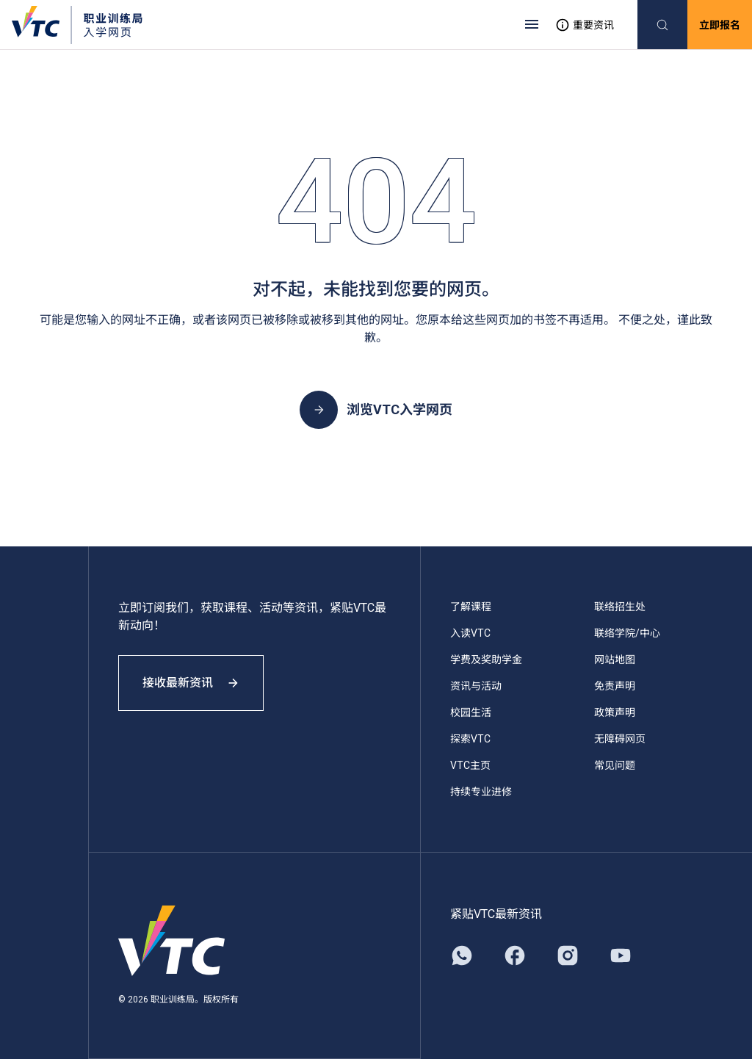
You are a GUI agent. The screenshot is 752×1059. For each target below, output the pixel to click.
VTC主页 (470, 765)
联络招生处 (620, 606)
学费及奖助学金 (486, 659)
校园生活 (470, 712)
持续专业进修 (481, 792)
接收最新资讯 (190, 683)
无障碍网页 (620, 739)
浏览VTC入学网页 (376, 410)
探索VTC (470, 739)
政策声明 (614, 712)
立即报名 (719, 25)
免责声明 (614, 686)
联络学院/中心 (627, 633)
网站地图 (614, 659)
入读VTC (470, 633)
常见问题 (614, 765)
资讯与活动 (476, 686)
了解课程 (470, 606)
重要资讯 (584, 25)
